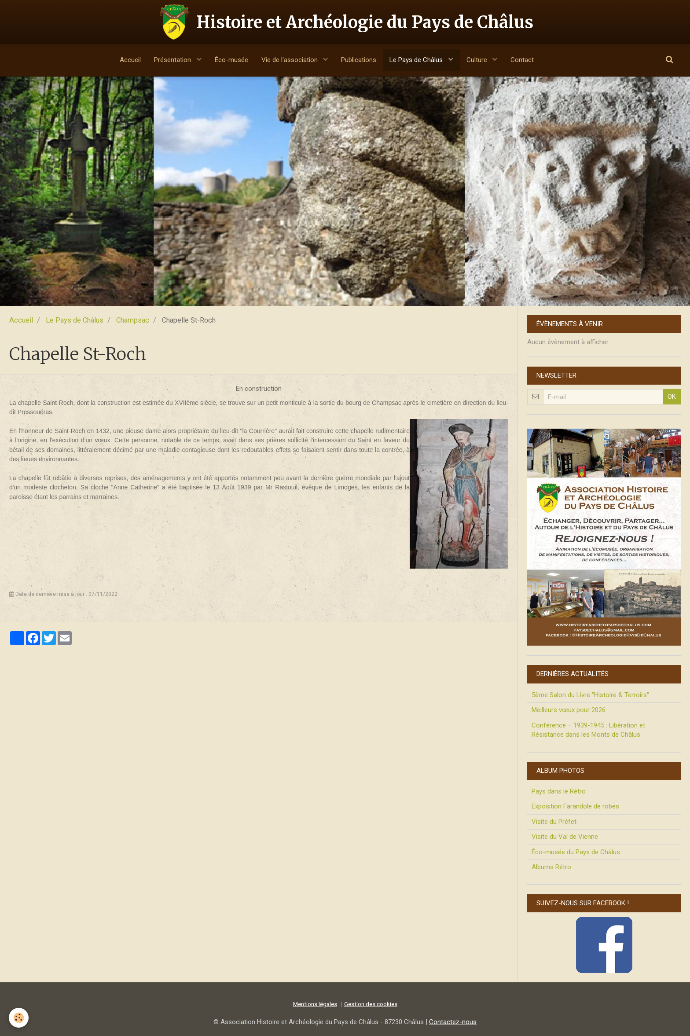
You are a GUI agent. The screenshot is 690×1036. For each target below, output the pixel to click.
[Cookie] (19, 1018)
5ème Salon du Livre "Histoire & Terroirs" (590, 695)
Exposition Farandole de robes (575, 806)
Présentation (173, 60)
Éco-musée (231, 60)
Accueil (130, 60)
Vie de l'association (290, 60)
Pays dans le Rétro (559, 791)
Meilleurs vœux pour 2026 (569, 710)
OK (672, 396)
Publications (358, 60)
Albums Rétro (551, 867)
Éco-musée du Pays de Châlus (576, 852)
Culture (477, 60)
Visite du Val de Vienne (565, 837)
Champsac (132, 320)
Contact (522, 60)
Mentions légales (315, 1003)
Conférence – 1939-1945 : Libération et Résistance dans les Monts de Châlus (588, 729)
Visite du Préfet (554, 822)
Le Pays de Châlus (416, 60)
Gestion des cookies (370, 1003)
